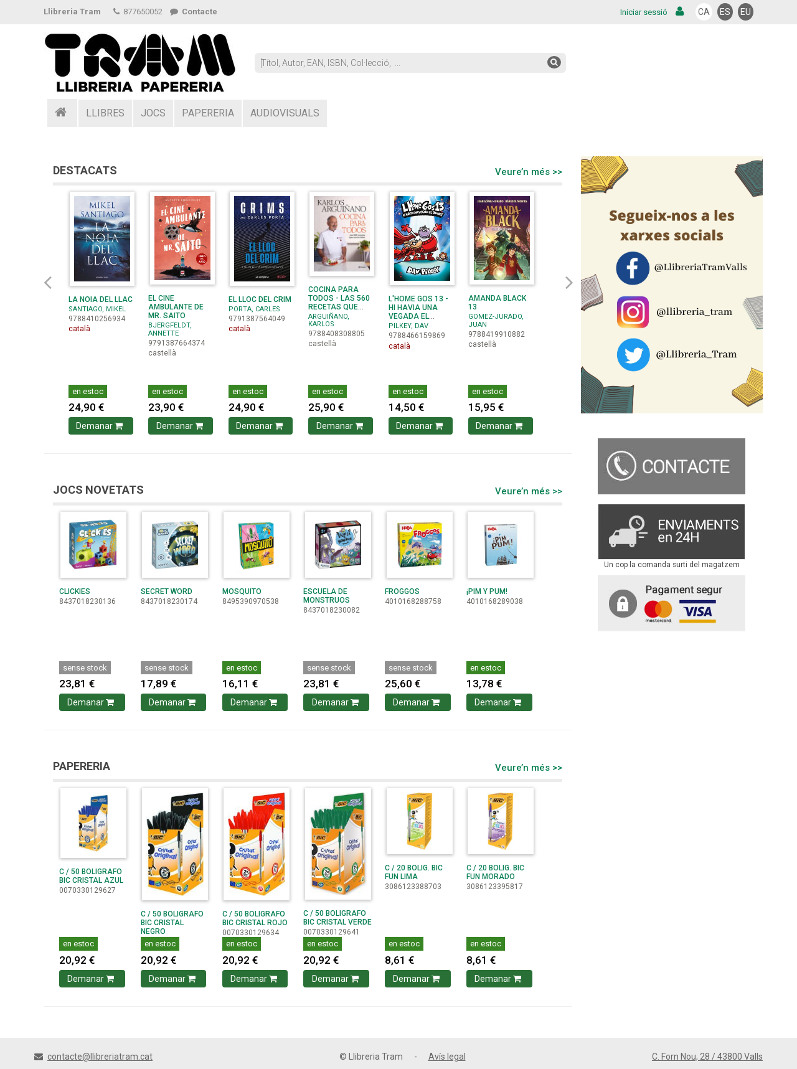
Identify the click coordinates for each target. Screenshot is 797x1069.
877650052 (138, 11)
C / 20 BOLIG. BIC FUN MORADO (495, 872)
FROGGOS (402, 591)
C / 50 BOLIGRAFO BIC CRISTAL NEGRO (172, 923)
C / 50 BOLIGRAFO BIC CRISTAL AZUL (91, 876)
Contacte (193, 11)
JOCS (153, 113)
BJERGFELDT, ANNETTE (170, 329)
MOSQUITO (242, 591)
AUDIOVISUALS (284, 113)
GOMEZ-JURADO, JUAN (496, 320)
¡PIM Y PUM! (486, 591)
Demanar (100, 426)
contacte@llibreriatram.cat (100, 1057)
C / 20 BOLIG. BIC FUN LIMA (414, 872)
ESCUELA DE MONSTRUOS (326, 596)
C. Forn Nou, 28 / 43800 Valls (707, 1057)
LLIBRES (105, 113)
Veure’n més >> (528, 171)
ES (725, 12)
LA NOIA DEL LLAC (100, 299)
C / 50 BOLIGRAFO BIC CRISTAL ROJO (255, 918)
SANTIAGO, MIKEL (97, 309)
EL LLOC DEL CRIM (260, 299)
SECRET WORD (166, 591)
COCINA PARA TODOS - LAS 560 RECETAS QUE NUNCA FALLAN (339, 302)
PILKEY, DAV (408, 326)
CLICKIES (74, 591)
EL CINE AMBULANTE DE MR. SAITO (176, 307)
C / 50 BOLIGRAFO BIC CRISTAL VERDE (337, 917)
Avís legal (447, 1057)
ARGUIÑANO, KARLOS (328, 320)
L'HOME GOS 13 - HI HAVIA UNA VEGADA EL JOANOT (418, 311)
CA (704, 12)
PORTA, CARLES (254, 309)
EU (745, 12)
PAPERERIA (208, 113)
